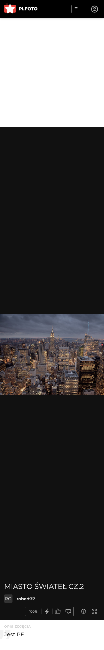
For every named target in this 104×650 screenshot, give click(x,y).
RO (8, 598)
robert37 (26, 598)
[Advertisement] (52, 72)
